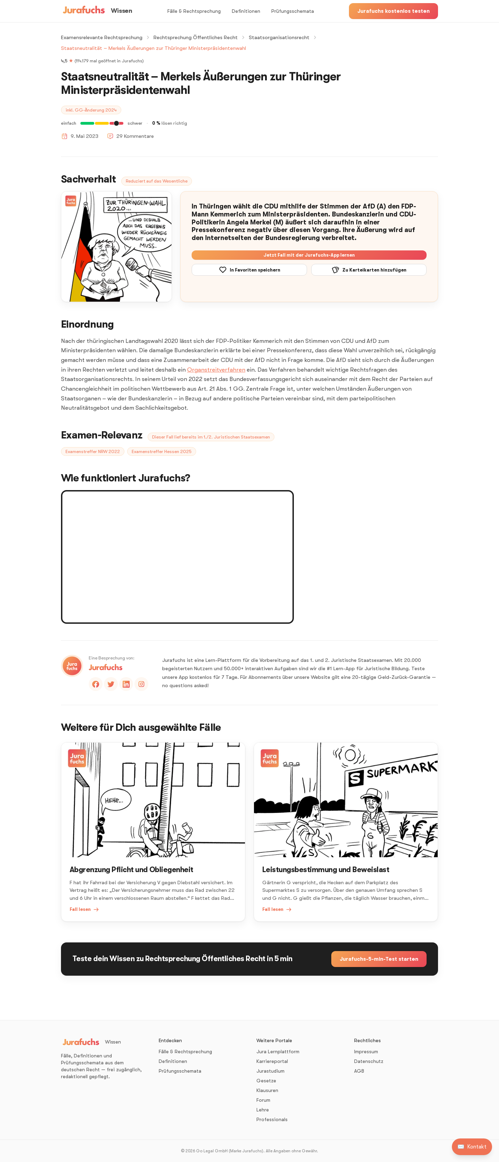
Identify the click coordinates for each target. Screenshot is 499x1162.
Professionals (272, 1119)
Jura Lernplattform (277, 1051)
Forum (263, 1100)
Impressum (366, 1051)
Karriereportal (272, 1061)
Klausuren (267, 1090)
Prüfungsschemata (292, 11)
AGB (359, 1071)
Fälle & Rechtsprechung (194, 11)
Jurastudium (270, 1071)
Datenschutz (368, 1061)
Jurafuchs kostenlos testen (393, 11)
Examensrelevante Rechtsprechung (101, 37)
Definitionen (246, 11)
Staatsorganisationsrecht (279, 37)
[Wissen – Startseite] (96, 11)
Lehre (262, 1109)
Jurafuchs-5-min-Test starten (379, 959)
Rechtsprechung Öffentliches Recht (196, 37)
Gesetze (266, 1080)
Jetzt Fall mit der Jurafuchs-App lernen (309, 255)
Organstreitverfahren (216, 369)
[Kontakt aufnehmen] (472, 1146)
